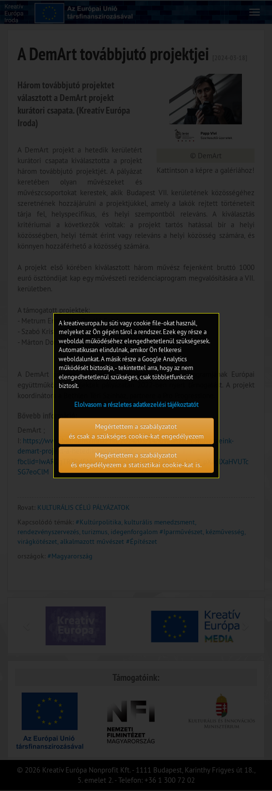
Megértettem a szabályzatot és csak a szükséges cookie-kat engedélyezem (136, 431)
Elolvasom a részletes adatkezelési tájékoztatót (136, 404)
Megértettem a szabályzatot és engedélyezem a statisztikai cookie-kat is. (136, 460)
